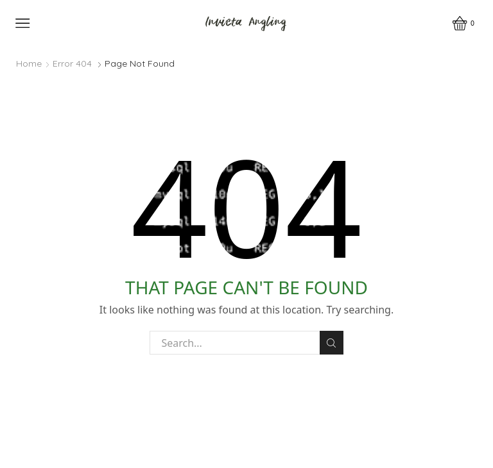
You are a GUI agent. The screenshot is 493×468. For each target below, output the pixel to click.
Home (29, 63)
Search (331, 342)
